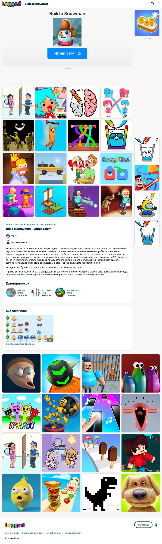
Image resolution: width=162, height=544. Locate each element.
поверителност (73, 533)
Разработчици (53, 533)
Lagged (12, 4)
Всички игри (12, 533)
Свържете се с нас (32, 533)
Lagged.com (15, 525)
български (143, 525)
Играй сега (64, 53)
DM (156, 524)
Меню (159, 4)
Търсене (152, 4)
